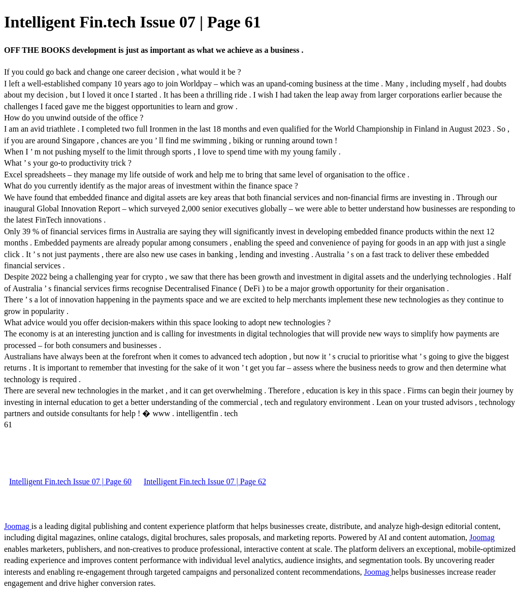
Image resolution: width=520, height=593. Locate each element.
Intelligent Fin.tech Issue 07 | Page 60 (70, 481)
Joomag (17, 526)
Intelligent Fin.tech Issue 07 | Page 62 (205, 481)
